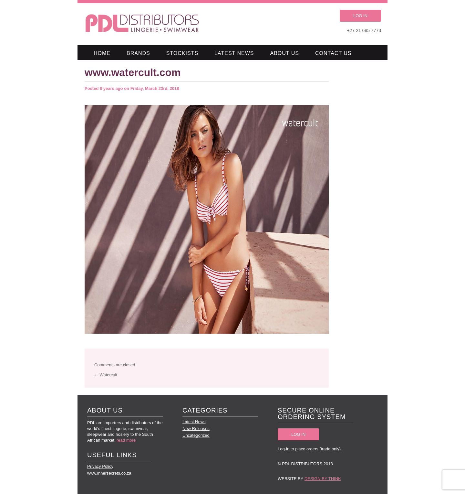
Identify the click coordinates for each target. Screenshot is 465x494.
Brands (138, 53)
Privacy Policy (100, 466)
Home (102, 53)
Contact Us (333, 53)
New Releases (196, 428)
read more (126, 440)
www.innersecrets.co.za (109, 473)
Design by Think (323, 478)
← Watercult (105, 374)
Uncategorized (196, 435)
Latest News (234, 53)
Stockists (182, 53)
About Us (284, 53)
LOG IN (360, 15)
